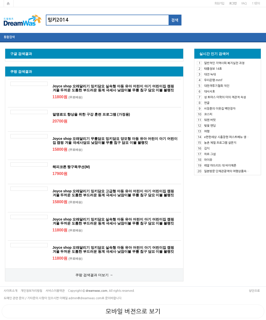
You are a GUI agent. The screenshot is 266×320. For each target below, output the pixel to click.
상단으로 (254, 290)
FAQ (244, 3)
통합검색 (9, 37)
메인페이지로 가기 (8, 3)
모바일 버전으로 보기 (133, 311)
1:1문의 (256, 3)
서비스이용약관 (55, 290)
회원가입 (219, 3)
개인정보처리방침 (31, 290)
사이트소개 (10, 290)
